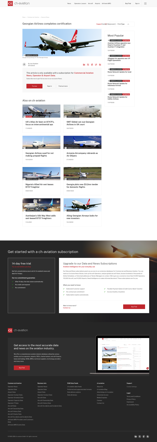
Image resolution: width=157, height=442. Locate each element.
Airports (101, 3)
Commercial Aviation (33, 17)
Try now (34, 86)
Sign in (137, 3)
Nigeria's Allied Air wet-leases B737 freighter (39, 185)
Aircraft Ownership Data (15, 409)
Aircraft (88, 3)
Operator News (13, 387)
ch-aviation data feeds (74, 387)
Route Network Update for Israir (119, 72)
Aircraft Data (12, 406)
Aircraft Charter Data (14, 414)
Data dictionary (72, 395)
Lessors (76, 3)
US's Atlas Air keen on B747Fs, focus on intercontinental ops (40, 123)
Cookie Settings (132, 386)
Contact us (66, 308)
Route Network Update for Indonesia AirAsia (117, 84)
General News (45, 17)
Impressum (130, 402)
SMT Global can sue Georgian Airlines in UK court (80, 123)
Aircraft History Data (14, 411)
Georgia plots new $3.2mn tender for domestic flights (82, 185)
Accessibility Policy (133, 405)
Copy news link (96, 64)
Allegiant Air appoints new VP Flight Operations (119, 59)
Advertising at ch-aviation (105, 392)
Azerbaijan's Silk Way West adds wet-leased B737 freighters (41, 217)
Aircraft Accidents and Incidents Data (20, 417)
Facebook (92, 64)
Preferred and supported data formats (79, 389)
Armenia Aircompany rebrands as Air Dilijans (82, 154)
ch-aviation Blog (102, 389)
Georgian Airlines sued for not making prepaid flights (40, 154)
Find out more (63, 86)
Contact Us (100, 403)
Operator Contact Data (15, 395)
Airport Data (12, 392)
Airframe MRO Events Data (16, 425)
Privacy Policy (131, 399)
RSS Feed (100, 64)
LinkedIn (84, 64)
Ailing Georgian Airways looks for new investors (82, 217)
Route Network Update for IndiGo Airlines (117, 98)
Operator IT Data (13, 403)
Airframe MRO (115, 3)
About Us (100, 387)
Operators (64, 3)
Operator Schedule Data (15, 398)
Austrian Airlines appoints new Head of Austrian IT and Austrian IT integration (119, 45)
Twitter (139, 436)
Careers (99, 400)
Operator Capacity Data (15, 400)
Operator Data (12, 389)
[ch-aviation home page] (19, 3)
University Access (102, 395)
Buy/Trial (128, 3)
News (52, 3)
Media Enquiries (102, 398)
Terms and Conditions (133, 396)
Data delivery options (74, 392)
